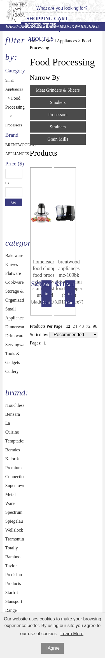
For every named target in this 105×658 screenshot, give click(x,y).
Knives (33, 26)
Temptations (14, 441)
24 (75, 326)
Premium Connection (14, 472)
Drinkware (14, 335)
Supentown (14, 485)
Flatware (52, 26)
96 (95, 326)
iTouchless (14, 405)
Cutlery (12, 371)
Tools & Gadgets (12, 358)
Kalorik (12, 458)
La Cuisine (12, 427)
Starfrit (11, 592)
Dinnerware (14, 326)
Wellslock (14, 530)
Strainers (58, 126)
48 (81, 326)
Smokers (58, 102)
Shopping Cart (47, 18)
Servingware (14, 344)
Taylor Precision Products (13, 574)
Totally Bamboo (12, 552)
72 (88, 326)
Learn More (71, 633)
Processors (11, 125)
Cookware (71, 26)
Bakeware (15, 26)
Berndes (12, 449)
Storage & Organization (90, 26)
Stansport (13, 601)
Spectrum (13, 512)
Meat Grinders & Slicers (58, 90)
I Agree (52, 648)
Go (13, 202)
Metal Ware (10, 499)
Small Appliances (11, 84)
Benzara (12, 414)
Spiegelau (14, 521)
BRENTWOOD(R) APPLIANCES (11, 149)
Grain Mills (57, 139)
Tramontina (14, 539)
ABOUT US (40, 39)
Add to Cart (46, 293)
